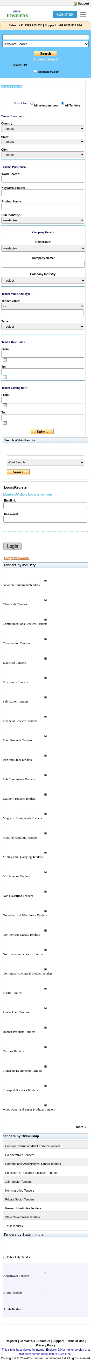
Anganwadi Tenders (16, 1275)
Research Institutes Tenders (23, 1208)
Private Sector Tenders (20, 1199)
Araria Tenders (12, 1292)
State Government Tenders (22, 1217)
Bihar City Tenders (19, 1257)
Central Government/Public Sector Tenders (32, 1146)
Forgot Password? (16, 558)
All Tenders (72, 105)
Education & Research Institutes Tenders (31, 1173)
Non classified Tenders (20, 1190)
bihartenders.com (48, 71)
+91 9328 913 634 (70, 25)
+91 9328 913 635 (30, 25)
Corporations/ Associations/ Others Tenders (33, 1164)
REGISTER (65, 14)
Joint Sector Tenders (18, 1181)
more (79, 1127)
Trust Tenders (14, 1226)
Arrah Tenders (12, 1309)
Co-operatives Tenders (20, 1155)
